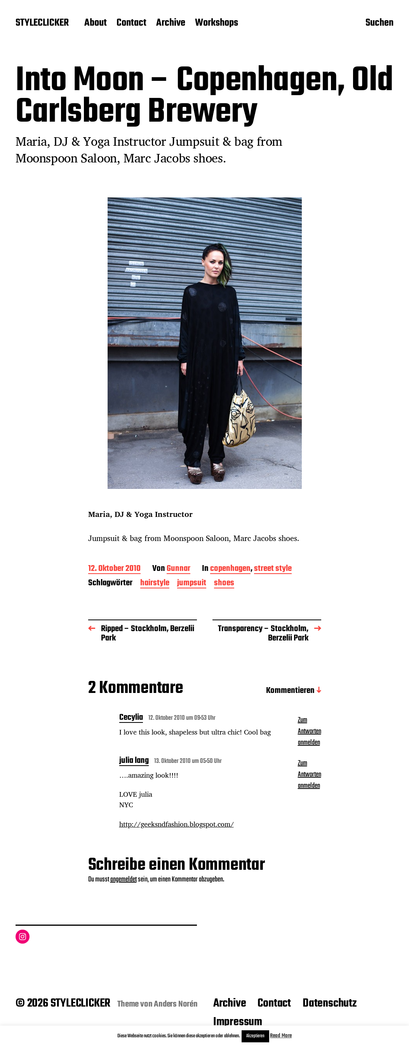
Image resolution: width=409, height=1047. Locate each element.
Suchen (379, 24)
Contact (131, 23)
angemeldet (123, 879)
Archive (170, 23)
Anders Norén (176, 1004)
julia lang (134, 761)
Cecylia (131, 718)
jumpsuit (191, 583)
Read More (281, 1036)
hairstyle (154, 583)
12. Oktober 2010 (114, 569)
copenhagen (230, 569)
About (95, 23)
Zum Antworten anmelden (309, 732)
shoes (224, 583)
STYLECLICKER (42, 23)
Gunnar (178, 569)
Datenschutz (330, 1003)
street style (273, 569)
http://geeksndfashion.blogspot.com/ (176, 824)
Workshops (216, 23)
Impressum (237, 1022)
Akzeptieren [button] (255, 1036)
